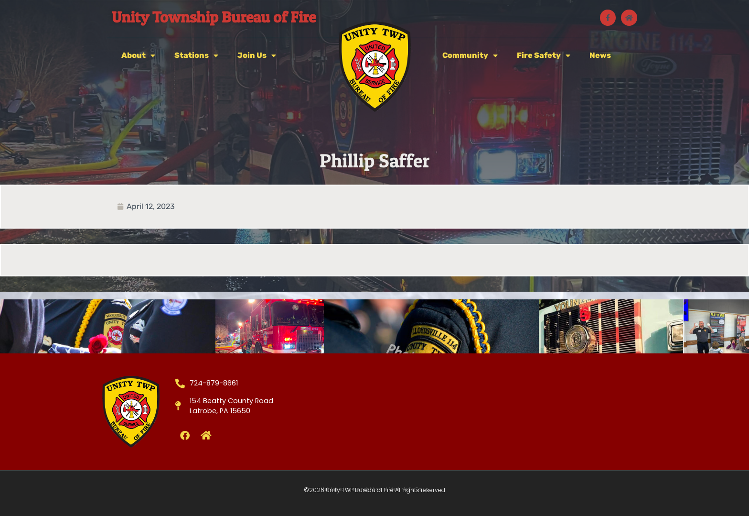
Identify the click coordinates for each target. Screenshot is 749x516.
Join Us (256, 55)
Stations (196, 55)
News (600, 55)
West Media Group (408, 489)
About (138, 55)
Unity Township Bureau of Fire (214, 17)
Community (470, 55)
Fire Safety (543, 55)
